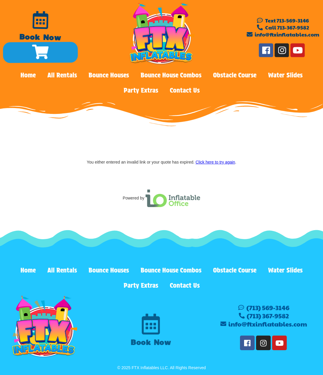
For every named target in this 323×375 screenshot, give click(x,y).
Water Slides (285, 75)
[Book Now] (40, 20)
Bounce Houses (109, 75)
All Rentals (62, 75)
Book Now (40, 38)
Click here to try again (215, 162)
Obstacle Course (234, 75)
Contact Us (185, 90)
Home (28, 75)
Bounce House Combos (171, 75)
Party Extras (141, 90)
